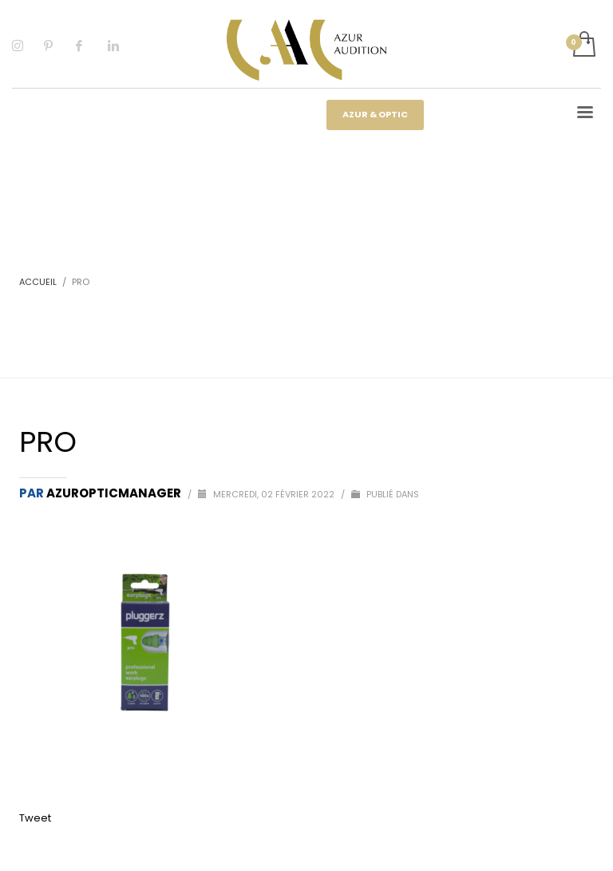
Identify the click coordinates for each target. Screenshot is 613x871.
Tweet (35, 817)
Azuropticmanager (115, 493)
